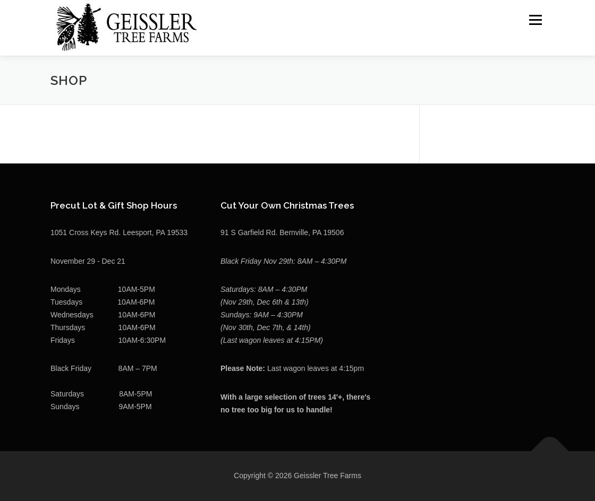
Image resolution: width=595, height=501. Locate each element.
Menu (535, 19)
